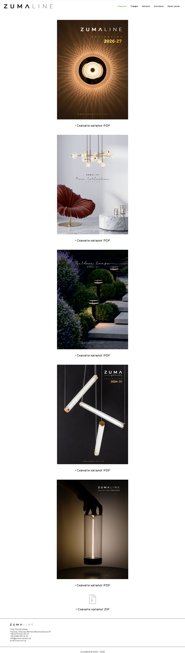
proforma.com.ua (18, 641)
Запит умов (173, 6)
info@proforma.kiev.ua (20, 638)
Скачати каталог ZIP (92, 609)
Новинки (122, 6)
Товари (134, 6)
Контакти (159, 6)
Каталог (146, 6)
